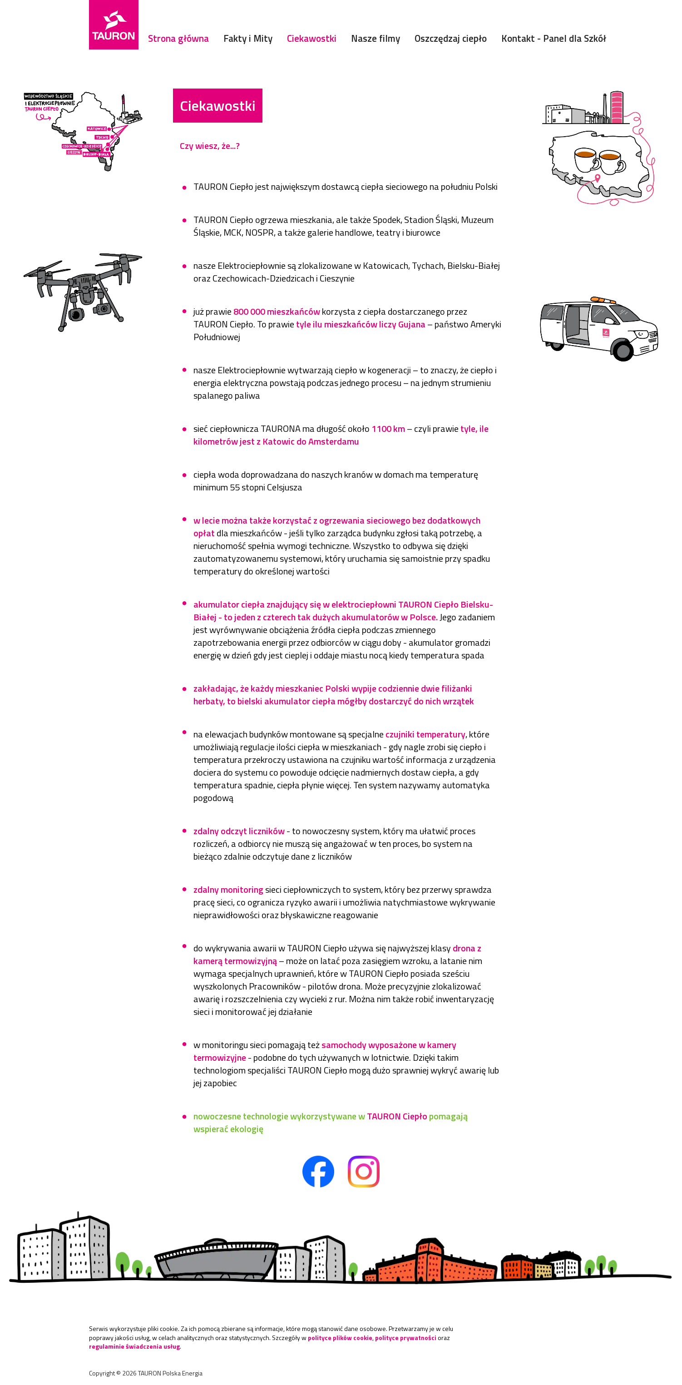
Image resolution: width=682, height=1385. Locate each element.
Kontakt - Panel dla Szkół (553, 38)
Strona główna (178, 38)
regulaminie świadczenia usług (134, 1346)
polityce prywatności (405, 1337)
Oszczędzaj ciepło (451, 38)
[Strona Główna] (113, 24)
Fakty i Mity (247, 38)
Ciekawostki (311, 38)
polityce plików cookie (340, 1337)
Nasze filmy (375, 38)
